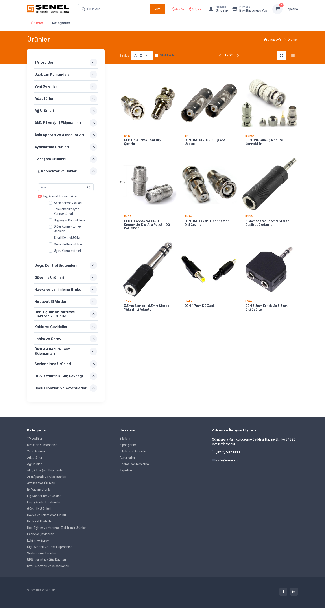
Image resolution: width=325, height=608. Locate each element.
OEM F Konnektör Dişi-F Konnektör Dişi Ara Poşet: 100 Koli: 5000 (147, 225)
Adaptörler (44, 98)
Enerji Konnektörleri (67, 238)
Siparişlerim (128, 445)
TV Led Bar (44, 62)
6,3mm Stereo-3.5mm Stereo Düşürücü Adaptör (267, 223)
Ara (157, 9)
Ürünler (37, 23)
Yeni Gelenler (46, 86)
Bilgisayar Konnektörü (69, 220)
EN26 (188, 216)
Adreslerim (127, 458)
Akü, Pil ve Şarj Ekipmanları (58, 123)
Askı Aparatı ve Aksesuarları (59, 135)
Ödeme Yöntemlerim (134, 464)
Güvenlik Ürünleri (49, 277)
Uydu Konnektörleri (67, 251)
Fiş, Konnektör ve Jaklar (56, 171)
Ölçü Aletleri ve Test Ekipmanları (52, 351)
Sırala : (124, 56)
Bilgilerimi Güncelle (133, 451)
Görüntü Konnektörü (68, 244)
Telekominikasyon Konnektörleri (66, 211)
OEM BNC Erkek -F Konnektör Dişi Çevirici (207, 223)
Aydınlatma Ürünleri (52, 147)
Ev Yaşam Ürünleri (50, 159)
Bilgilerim (126, 439)
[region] (66, 224)
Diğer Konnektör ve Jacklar (67, 229)
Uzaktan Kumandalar (53, 74)
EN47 (248, 301)
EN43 (188, 301)
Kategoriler (58, 23)
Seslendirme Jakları (68, 203)
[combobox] (114, 9)
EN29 (127, 301)
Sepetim (292, 9)
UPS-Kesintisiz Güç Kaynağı (59, 376)
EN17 (188, 135)
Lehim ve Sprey (48, 339)
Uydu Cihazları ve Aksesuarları (61, 388)
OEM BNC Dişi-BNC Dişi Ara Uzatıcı (205, 142)
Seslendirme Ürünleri (53, 364)
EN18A (249, 135)
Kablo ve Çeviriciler (51, 327)
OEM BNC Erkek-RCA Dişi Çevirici (142, 142)
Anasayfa (273, 39)
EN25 (127, 216)
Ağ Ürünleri (44, 111)
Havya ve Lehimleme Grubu (58, 289)
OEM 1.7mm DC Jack (200, 306)
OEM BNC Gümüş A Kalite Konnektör (264, 142)
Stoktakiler (168, 55)
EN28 (249, 216)
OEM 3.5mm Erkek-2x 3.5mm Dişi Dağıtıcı (266, 307)
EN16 (127, 135)
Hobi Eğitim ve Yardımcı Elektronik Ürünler (55, 314)
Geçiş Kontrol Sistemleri (56, 265)
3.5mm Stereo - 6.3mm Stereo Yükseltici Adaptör (146, 307)
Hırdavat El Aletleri (51, 301)
